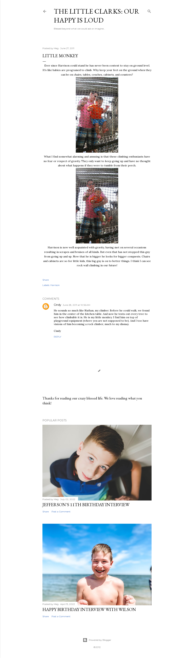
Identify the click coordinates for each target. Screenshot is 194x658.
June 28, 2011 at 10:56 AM (76, 305)
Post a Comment (61, 511)
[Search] (149, 10)
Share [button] (45, 279)
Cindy (57, 305)
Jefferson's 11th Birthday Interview (85, 504)
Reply (57, 336)
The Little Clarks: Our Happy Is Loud (96, 16)
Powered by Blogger (97, 640)
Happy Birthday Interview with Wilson (89, 609)
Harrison (55, 285)
